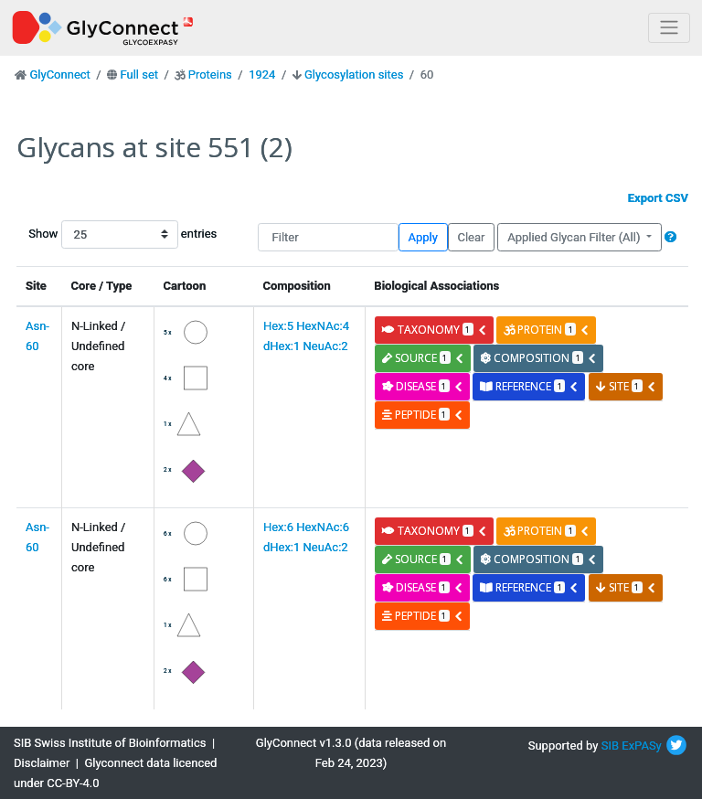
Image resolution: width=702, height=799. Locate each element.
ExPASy (642, 745)
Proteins (210, 74)
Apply (423, 237)
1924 (262, 74)
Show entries (86, 234)
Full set (139, 74)
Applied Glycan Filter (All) (575, 237)
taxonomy (434, 329)
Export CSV (658, 198)
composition (539, 358)
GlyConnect (59, 74)
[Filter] (328, 237)
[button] (670, 237)
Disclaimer (41, 763)
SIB (610, 745)
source (423, 358)
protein (547, 329)
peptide (422, 414)
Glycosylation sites (353, 74)
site (626, 386)
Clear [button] (470, 237)
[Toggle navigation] (669, 28)
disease (422, 386)
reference (529, 386)
